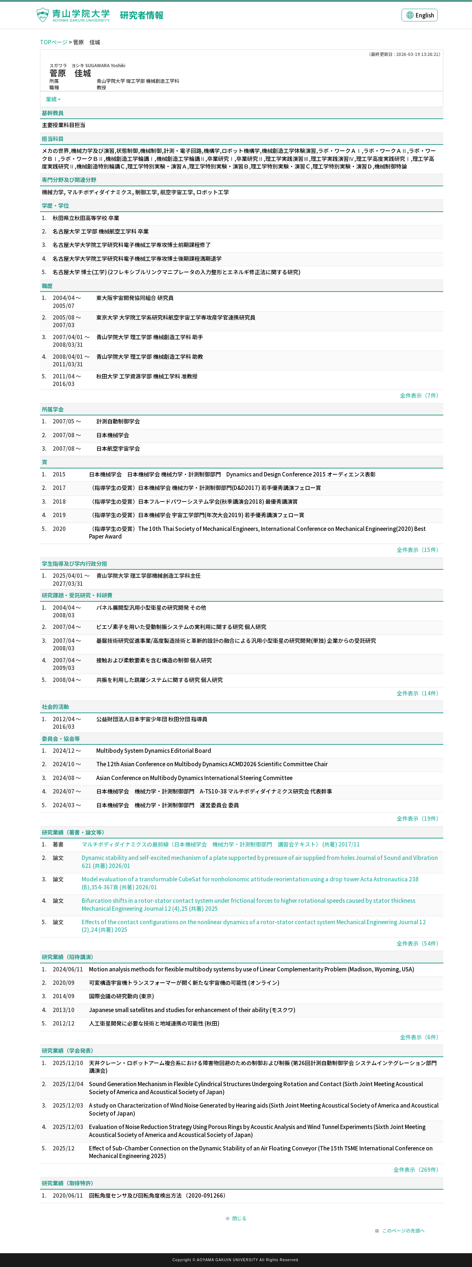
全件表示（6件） (420, 1037)
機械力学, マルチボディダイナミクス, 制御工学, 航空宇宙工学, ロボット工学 (135, 192)
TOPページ (54, 42)
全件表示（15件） (419, 549)
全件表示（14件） (419, 693)
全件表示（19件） (419, 818)
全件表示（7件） (420, 395)
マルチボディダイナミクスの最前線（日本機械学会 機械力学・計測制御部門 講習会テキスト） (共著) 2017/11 (221, 844)
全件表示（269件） (417, 1169)
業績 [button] (51, 99)
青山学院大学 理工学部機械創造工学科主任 (148, 575)
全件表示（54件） (419, 943)
